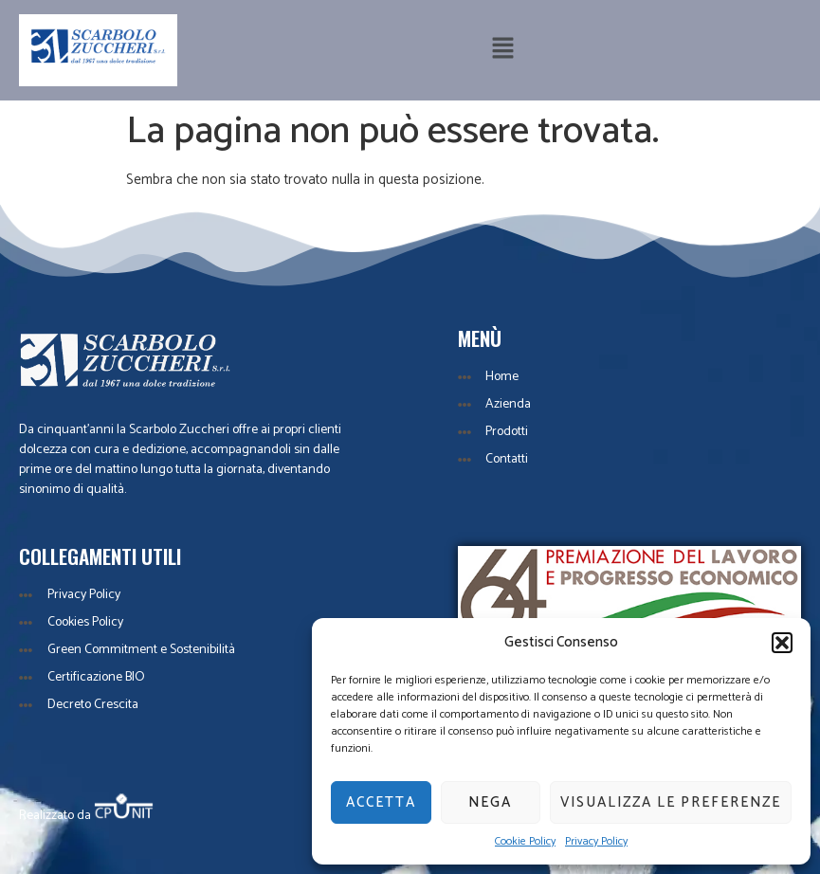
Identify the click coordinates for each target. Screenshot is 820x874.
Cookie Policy (525, 841)
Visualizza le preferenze (670, 802)
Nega (490, 802)
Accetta (381, 802)
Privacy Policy (596, 841)
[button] (782, 642)
